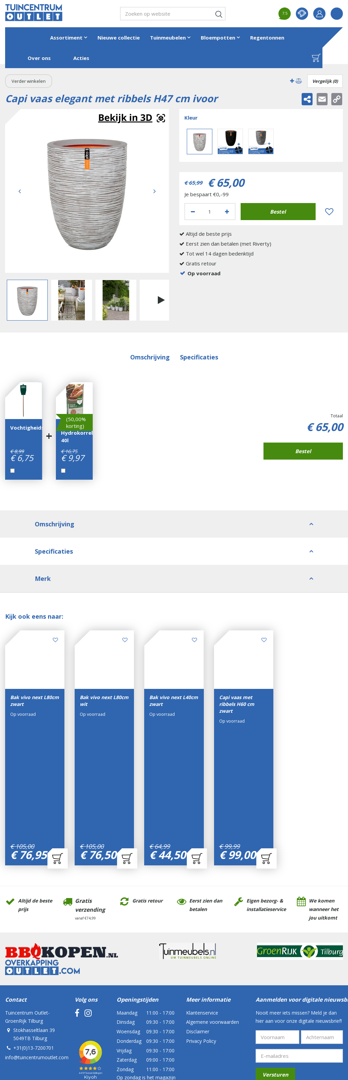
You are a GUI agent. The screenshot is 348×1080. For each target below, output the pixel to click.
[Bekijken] (316, 58)
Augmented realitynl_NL (131, 118)
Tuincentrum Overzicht (184, 1029)
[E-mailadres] (299, 948)
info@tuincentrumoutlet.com (37, 949)
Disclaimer (197, 924)
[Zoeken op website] (173, 13)
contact (302, 13)
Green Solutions (141, 1029)
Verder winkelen (29, 81)
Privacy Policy (201, 933)
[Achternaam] (322, 929)
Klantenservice (202, 905)
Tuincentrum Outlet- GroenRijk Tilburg (27, 909)
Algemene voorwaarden (212, 914)
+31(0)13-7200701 (33, 940)
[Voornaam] (277, 929)
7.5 (284, 13)
